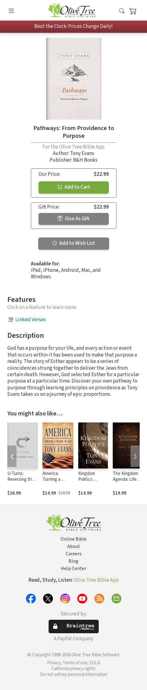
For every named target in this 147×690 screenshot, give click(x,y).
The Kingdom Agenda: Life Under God (125, 479)
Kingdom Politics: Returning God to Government (92, 482)
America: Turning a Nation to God (55, 479)
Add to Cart (73, 187)
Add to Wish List (73, 243)
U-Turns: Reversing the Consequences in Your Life (21, 482)
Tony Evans (82, 153)
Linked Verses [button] (30, 319)
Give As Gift (73, 218)
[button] (121, 11)
